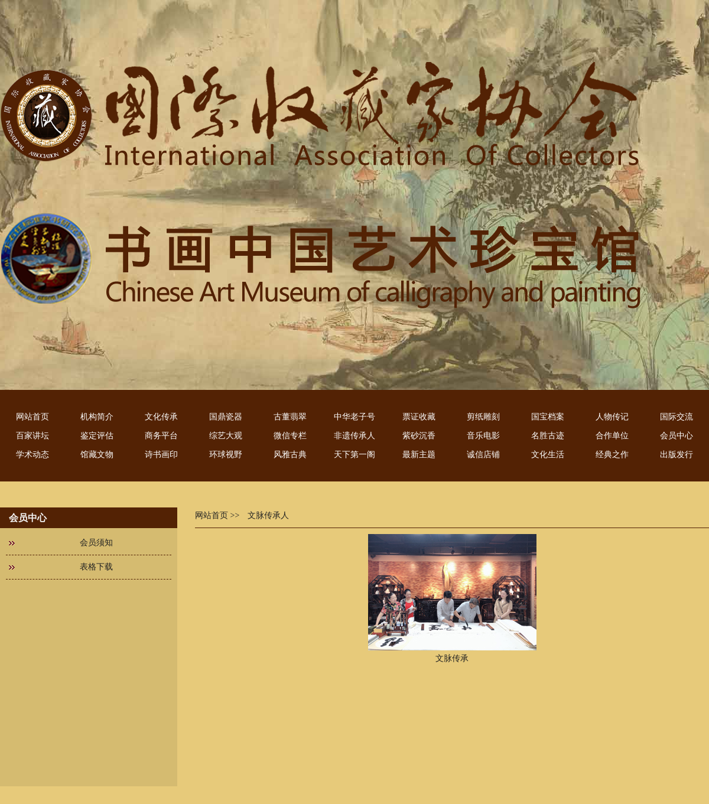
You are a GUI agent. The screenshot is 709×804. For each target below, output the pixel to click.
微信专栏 (290, 435)
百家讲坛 (32, 435)
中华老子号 (354, 416)
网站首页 (32, 416)
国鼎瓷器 (225, 416)
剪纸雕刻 (483, 416)
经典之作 (612, 454)
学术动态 (32, 454)
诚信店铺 (483, 454)
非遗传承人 (354, 435)
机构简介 (96, 416)
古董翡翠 (290, 416)
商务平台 (161, 435)
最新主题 (418, 454)
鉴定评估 (96, 435)
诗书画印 (161, 454)
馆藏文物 (96, 454)
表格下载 (96, 566)
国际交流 (676, 416)
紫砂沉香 (418, 435)
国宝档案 (547, 416)
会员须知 (96, 542)
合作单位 (612, 435)
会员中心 (676, 435)
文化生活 (547, 454)
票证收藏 (418, 416)
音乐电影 (483, 435)
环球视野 (225, 454)
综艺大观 (225, 435)
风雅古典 (290, 454)
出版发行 (676, 454)
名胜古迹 (547, 435)
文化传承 (161, 416)
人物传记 (612, 416)
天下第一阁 (354, 454)
